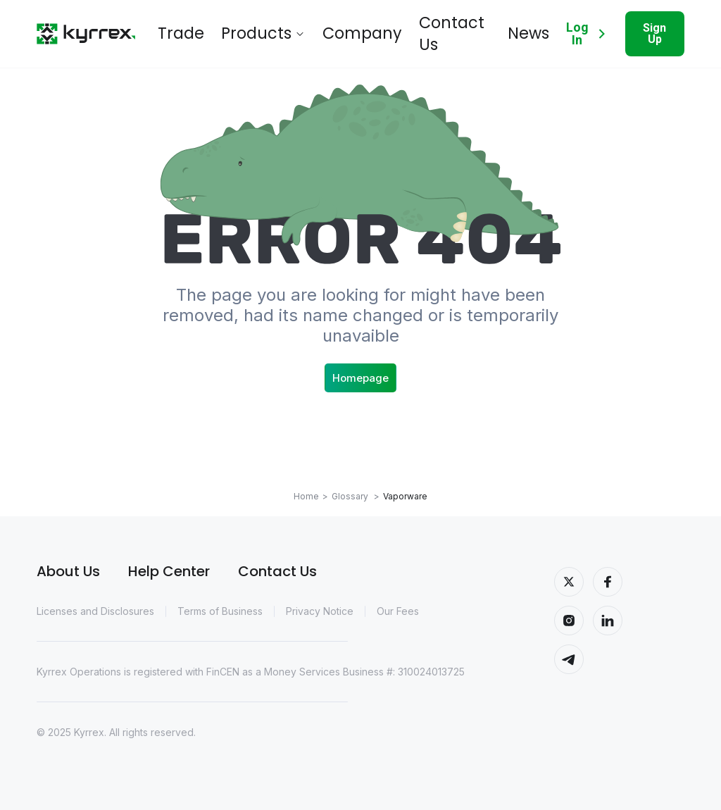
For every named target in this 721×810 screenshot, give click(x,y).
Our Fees (398, 611)
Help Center (169, 571)
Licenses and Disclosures (95, 611)
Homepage (360, 378)
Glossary (356, 496)
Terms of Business (220, 611)
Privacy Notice (319, 611)
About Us (68, 571)
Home (306, 496)
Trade (174, 28)
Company (316, 28)
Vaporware (405, 496)
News (455, 28)
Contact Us (391, 28)
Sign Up (647, 28)
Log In (567, 28)
